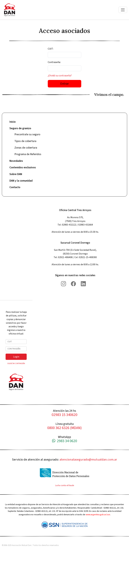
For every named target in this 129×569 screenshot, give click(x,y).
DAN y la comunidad (21, 181)
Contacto (14, 187)
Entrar (64, 84)
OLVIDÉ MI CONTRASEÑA (16, 363)
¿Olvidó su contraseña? (60, 75)
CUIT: (50, 48)
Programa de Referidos (27, 154)
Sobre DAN (15, 174)
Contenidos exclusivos (22, 167)
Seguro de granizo (20, 128)
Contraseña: (54, 62)
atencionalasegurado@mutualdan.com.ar (88, 459)
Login (16, 356)
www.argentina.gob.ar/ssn (98, 514)
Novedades (16, 161)
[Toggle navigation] (122, 10)
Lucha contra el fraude (64, 485)
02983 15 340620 (64, 415)
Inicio (12, 122)
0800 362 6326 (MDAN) (64, 428)
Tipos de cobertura (25, 141)
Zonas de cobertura (25, 148)
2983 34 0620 (64, 441)
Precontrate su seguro (27, 134)
